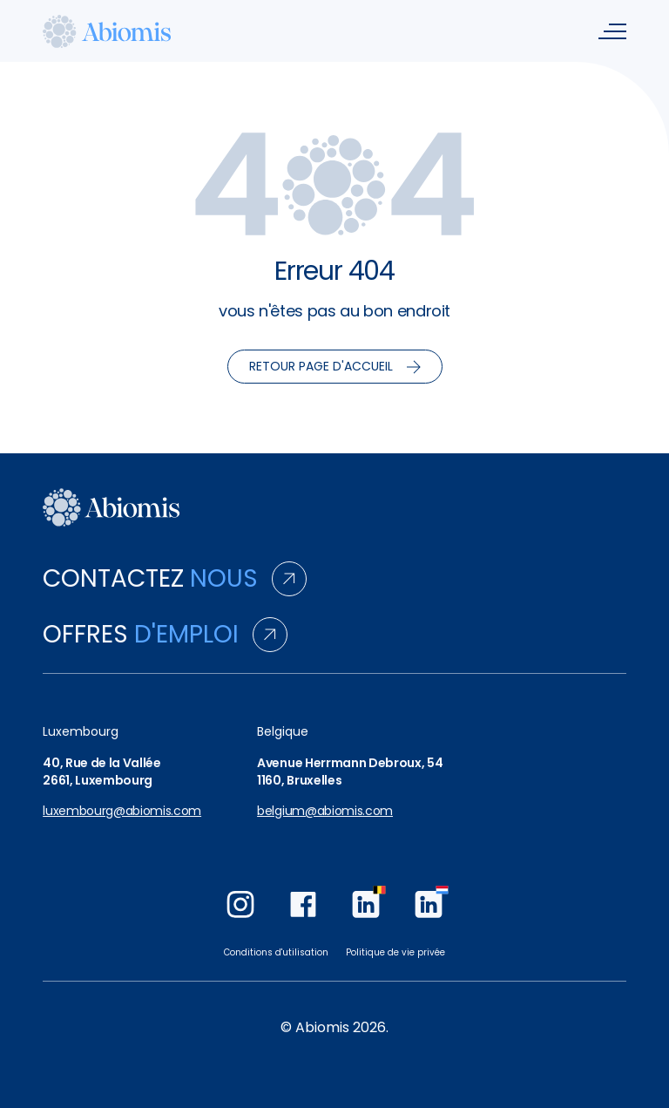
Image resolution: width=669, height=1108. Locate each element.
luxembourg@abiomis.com (122, 811)
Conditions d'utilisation (276, 952)
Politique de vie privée (395, 952)
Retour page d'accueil (335, 366)
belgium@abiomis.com (325, 811)
